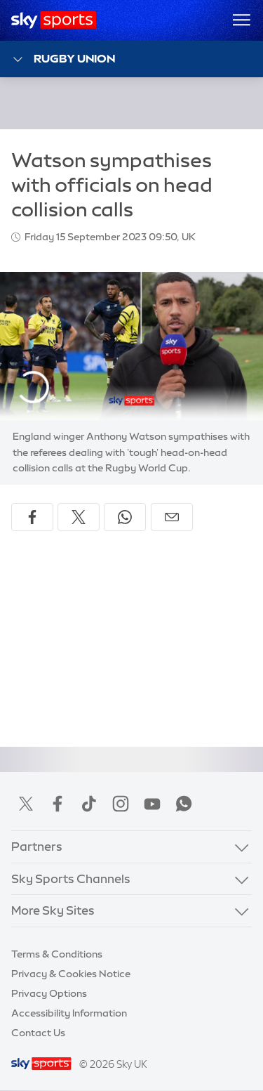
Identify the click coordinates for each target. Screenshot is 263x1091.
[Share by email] (172, 517)
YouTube (152, 803)
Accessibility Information (69, 1013)
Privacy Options (49, 993)
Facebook (57, 803)
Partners (36, 846)
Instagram (121, 803)
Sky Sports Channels (70, 878)
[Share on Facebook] (32, 517)
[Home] (53, 20)
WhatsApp (184, 803)
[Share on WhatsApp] (125, 517)
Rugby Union (63, 59)
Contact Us (38, 1033)
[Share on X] (79, 517)
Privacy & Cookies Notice (70, 974)
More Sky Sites (53, 910)
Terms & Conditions (56, 954)
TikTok (89, 803)
